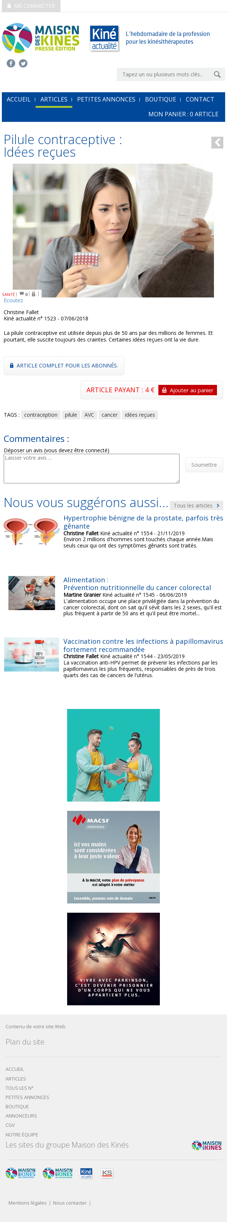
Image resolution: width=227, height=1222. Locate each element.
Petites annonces (106, 99)
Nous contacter (70, 1203)
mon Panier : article (183, 114)
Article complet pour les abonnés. (64, 365)
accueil (19, 99)
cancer (110, 414)
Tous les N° (20, 1088)
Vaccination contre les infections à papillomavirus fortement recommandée (143, 645)
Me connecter (31, 5)
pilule (71, 414)
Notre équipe (22, 1135)
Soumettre (204, 464)
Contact (200, 99)
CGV (10, 1125)
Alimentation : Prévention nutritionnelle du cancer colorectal (137, 583)
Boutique (160, 99)
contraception (40, 414)
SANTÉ (8, 294)
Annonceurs (21, 1116)
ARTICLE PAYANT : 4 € (151, 390)
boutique (17, 1106)
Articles (54, 99)
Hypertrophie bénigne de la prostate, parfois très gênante (143, 521)
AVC (89, 414)
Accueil (15, 1069)
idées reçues (140, 414)
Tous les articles (197, 505)
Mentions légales (28, 1203)
